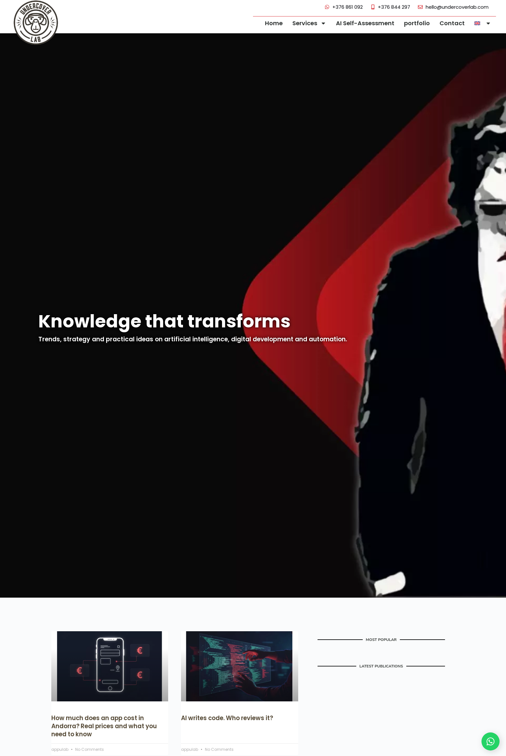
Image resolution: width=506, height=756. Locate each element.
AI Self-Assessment (365, 23)
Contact (452, 23)
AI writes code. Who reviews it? (229, 718)
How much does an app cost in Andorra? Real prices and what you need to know (106, 726)
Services (309, 23)
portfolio (417, 23)
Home (274, 23)
